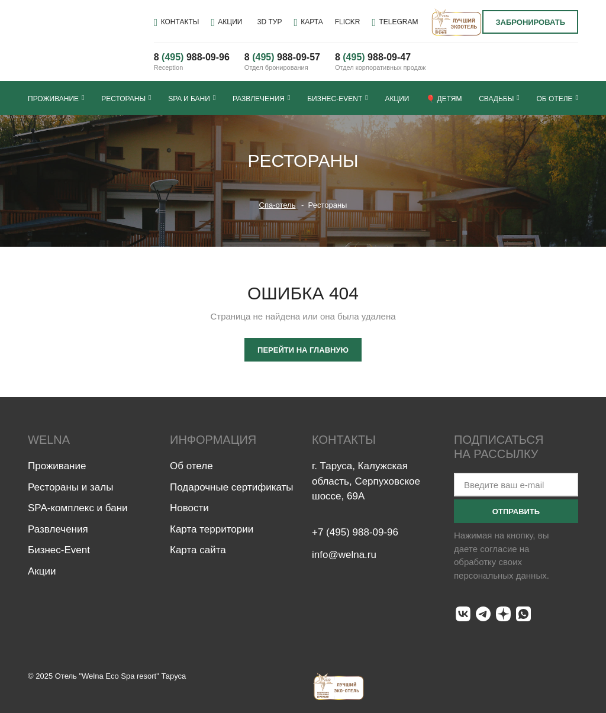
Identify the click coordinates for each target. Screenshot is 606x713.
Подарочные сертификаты (232, 487)
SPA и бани (191, 98)
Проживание (56, 98)
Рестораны (126, 98)
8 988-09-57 (282, 57)
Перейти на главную (303, 350)
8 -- (373, 57)
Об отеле (557, 98)
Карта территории (211, 529)
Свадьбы (499, 98)
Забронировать (530, 22)
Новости (189, 508)
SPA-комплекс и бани (78, 508)
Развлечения (261, 98)
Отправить (516, 511)
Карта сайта (198, 550)
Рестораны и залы (70, 487)
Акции (397, 99)
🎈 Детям (444, 99)
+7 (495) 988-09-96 (355, 533)
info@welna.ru (344, 557)
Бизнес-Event (337, 98)
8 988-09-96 (192, 57)
